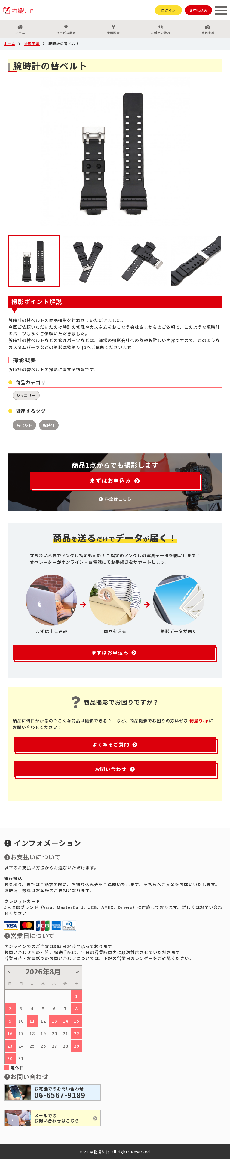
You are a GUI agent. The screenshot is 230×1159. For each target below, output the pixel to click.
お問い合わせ (115, 769)
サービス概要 (66, 30)
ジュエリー (26, 395)
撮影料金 (113, 30)
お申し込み (198, 10)
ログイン (168, 10)
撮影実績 (32, 43)
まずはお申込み (115, 480)
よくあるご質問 (115, 744)
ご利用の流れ (160, 30)
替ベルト (24, 425)
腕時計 (49, 425)
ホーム (20, 30)
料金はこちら (115, 499)
